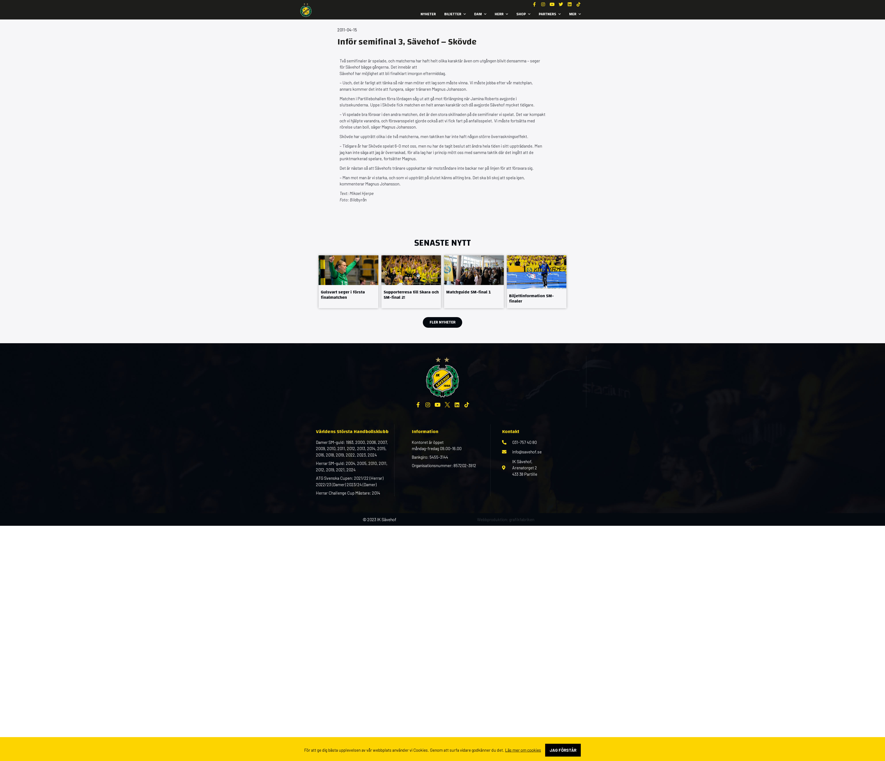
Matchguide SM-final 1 (468, 292)
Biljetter (455, 14)
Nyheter (428, 14)
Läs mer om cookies (523, 750)
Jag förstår (563, 750)
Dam (480, 14)
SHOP (523, 14)
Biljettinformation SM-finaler (531, 298)
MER (575, 14)
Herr (501, 14)
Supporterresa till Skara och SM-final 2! (411, 294)
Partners (550, 14)
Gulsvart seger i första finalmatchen (343, 294)
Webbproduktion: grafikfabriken (505, 519)
